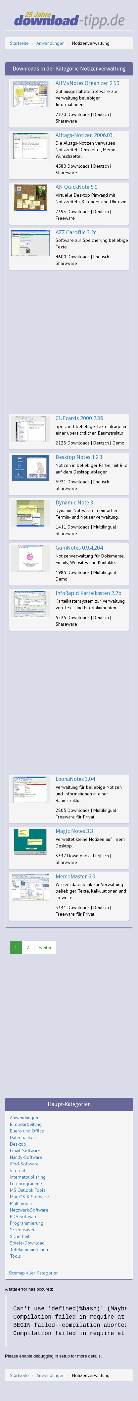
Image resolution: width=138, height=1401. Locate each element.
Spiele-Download (27, 1243)
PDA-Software (24, 1216)
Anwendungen (50, 43)
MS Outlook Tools (27, 1190)
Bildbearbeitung (26, 1124)
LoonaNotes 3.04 (75, 779)
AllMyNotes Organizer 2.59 (87, 83)
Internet (17, 1170)
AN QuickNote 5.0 (77, 187)
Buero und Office (27, 1131)
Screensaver (22, 1230)
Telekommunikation (29, 1249)
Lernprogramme (26, 1184)
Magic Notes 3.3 (74, 831)
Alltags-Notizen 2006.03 (84, 135)
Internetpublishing (28, 1177)
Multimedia (21, 1203)
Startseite (19, 43)
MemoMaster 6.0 (75, 876)
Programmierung (26, 1223)
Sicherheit (19, 1236)
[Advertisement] (69, 342)
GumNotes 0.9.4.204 (79, 548)
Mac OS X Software (29, 1197)
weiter (45, 947)
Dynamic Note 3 (74, 503)
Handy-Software (26, 1157)
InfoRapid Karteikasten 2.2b (88, 593)
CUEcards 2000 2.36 (79, 418)
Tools (15, 1256)
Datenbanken (23, 1137)
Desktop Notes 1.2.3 (79, 457)
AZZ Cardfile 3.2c (76, 232)
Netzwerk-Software (29, 1210)
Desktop (18, 1144)
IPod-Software (24, 1164)
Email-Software (25, 1151)
